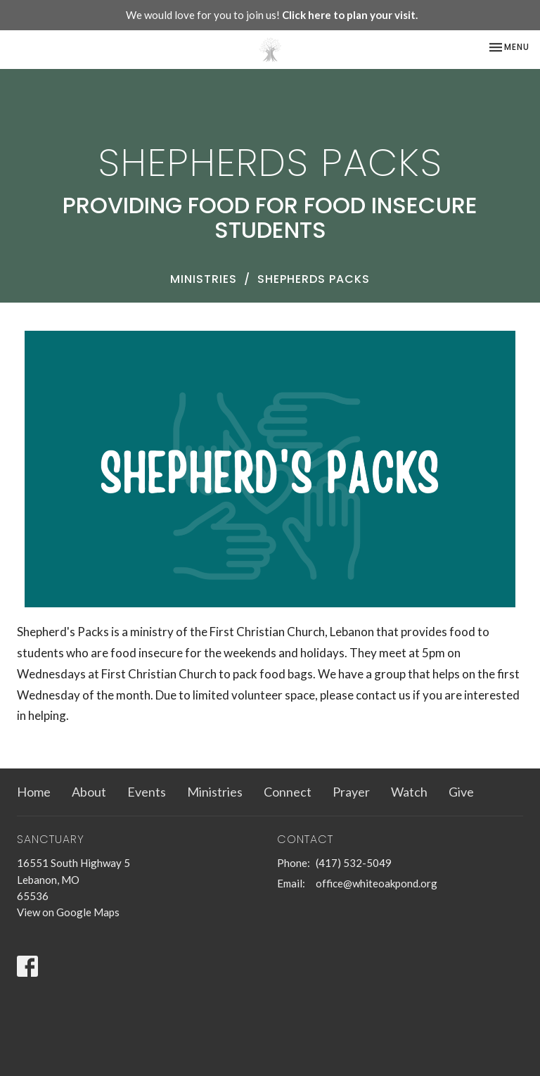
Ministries (203, 279)
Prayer (351, 791)
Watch (409, 791)
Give (461, 791)
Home (34, 791)
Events (146, 791)
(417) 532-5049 (354, 862)
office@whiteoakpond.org (376, 883)
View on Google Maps (68, 912)
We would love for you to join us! (272, 14)
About (89, 791)
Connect (287, 791)
